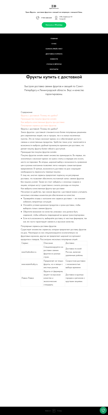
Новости (54, 59)
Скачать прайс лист (54, 49)
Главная (54, 38)
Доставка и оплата (54, 54)
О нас (54, 44)
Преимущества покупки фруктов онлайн (38, 119)
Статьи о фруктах (54, 64)
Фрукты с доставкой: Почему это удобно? (39, 115)
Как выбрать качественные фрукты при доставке (42, 122)
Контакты (54, 69)
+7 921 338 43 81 (46, 18)
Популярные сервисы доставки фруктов (38, 125)
